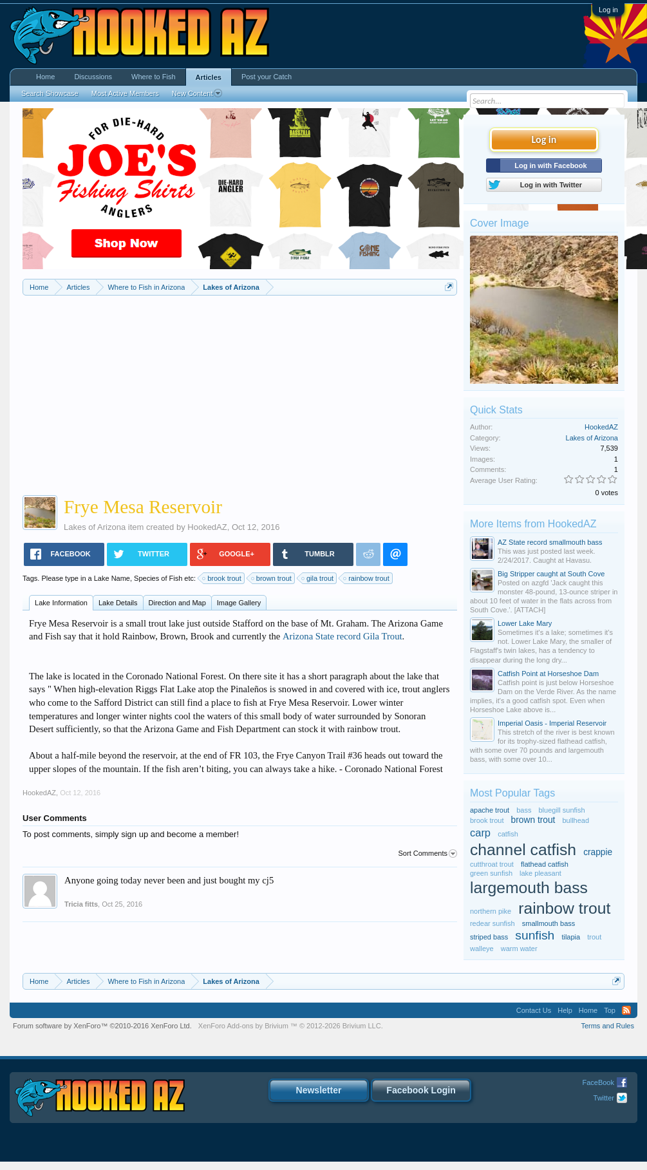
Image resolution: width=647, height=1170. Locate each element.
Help (565, 1010)
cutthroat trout (492, 864)
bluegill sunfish (561, 810)
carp (480, 832)
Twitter (604, 1098)
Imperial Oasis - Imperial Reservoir (552, 723)
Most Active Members (125, 93)
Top (609, 1010)
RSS (626, 1010)
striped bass (489, 937)
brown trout (272, 578)
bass (523, 810)
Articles (208, 77)
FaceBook (598, 1082)
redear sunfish (492, 923)
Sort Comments (428, 853)
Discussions (93, 76)
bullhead (575, 820)
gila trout (318, 578)
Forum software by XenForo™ (102, 1026)
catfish (508, 834)
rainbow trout (366, 578)
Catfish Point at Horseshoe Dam (548, 673)
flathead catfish (544, 864)
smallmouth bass (549, 923)
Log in (608, 10)
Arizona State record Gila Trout (342, 636)
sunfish (534, 935)
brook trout (222, 578)
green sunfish (491, 873)
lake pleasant (540, 873)
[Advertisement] (240, 392)
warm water (519, 948)
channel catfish (523, 849)
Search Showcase (50, 93)
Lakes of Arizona (95, 527)
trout (594, 937)
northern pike (490, 911)
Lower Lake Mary (525, 623)
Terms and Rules (607, 1026)
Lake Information (61, 603)
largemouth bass (529, 887)
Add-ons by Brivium (290, 1026)
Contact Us (533, 1010)
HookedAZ (207, 527)
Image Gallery (239, 603)
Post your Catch (266, 76)
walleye (482, 948)
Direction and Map (177, 603)
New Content (197, 93)
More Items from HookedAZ (533, 523)
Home (45, 76)
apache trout (489, 810)
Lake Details (118, 603)
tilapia (570, 937)
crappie (597, 852)
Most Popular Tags (512, 793)
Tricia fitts (81, 904)
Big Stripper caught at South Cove (551, 574)
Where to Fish (153, 76)
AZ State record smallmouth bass (550, 542)
